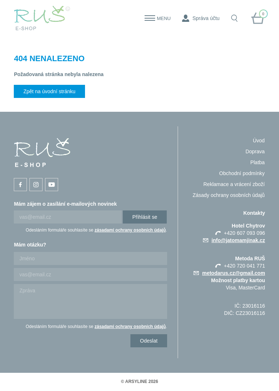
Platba (257, 162)
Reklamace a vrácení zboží (234, 184)
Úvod (259, 140)
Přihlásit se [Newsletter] (144, 217)
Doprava (255, 151)
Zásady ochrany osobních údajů (228, 195)
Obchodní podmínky (241, 173)
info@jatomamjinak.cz (238, 240)
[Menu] (150, 18)
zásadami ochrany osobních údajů (130, 230)
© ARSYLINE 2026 (139, 381)
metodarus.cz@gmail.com (233, 273)
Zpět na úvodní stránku (49, 91)
